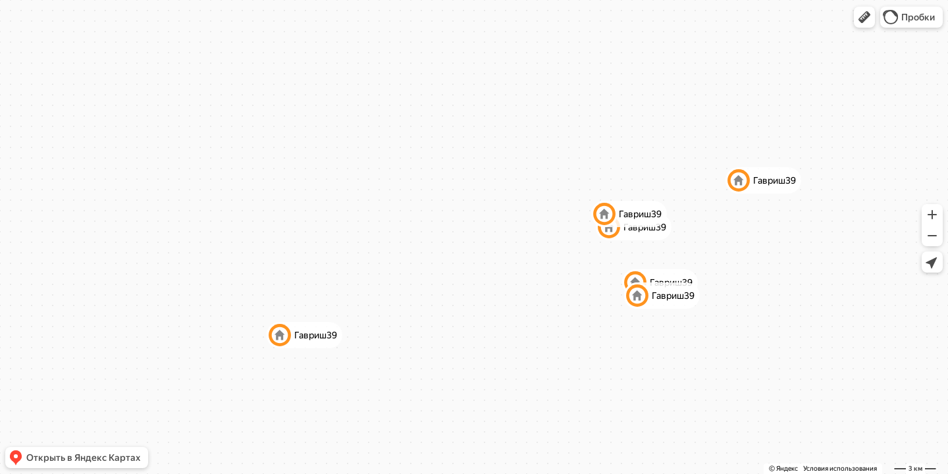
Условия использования (840, 468)
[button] (864, 17)
